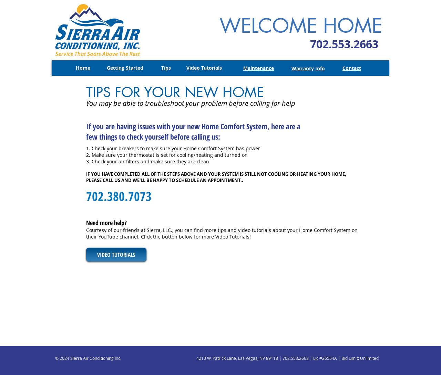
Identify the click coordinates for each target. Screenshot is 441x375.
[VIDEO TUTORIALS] (116, 255)
